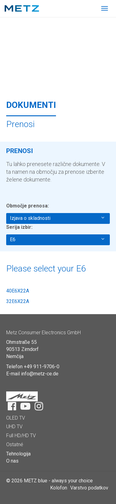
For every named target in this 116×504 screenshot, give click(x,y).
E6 (57, 239)
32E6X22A (17, 301)
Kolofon (58, 488)
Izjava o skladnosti (57, 218)
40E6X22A (17, 291)
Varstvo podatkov (89, 488)
